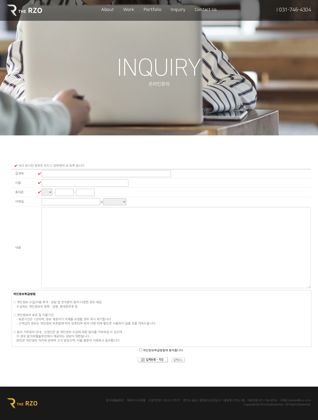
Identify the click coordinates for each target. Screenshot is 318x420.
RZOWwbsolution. (272, 404)
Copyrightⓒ (252, 404)
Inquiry (178, 9)
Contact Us (206, 9)
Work (128, 9)
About (107, 9)
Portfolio (152, 9)
